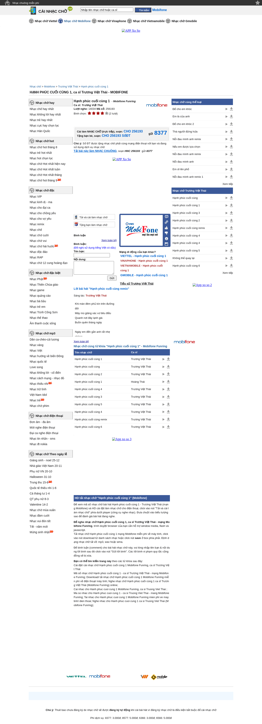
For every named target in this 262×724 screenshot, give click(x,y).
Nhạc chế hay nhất (42, 109)
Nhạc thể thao (39, 317)
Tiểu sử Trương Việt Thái (137, 283)
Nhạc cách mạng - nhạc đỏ (47, 378)
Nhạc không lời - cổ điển (45, 372)
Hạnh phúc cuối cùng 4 (88, 389)
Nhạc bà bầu (38, 301)
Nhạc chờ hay (45, 102)
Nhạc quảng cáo (40, 295)
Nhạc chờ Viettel (46, 21)
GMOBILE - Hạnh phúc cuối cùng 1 (144, 275)
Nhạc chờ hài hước (42, 246)
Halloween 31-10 (40, 477)
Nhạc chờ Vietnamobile (149, 21)
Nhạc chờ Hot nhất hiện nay (48, 163)
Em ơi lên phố (181, 169)
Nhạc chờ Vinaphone (112, 21)
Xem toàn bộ (109, 240)
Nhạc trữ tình (38, 389)
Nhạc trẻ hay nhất (41, 120)
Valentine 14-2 (39, 504)
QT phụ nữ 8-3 (39, 499)
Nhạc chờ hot (45, 141)
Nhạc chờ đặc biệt (48, 273)
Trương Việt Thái (68, 86)
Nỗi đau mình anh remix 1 (188, 176)
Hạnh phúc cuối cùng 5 (88, 404)
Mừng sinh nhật (40, 532)
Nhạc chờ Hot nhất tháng (46, 174)
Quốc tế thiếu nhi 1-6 (43, 488)
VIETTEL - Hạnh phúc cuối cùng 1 (143, 256)
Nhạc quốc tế (38, 361)
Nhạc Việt (36, 350)
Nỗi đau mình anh (183, 161)
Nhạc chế (36, 229)
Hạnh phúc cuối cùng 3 (88, 396)
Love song (36, 367)
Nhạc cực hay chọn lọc (44, 125)
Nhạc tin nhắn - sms (42, 438)
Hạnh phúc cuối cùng (87, 366)
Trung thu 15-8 (39, 482)
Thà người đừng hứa (185, 131)
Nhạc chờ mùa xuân (42, 510)
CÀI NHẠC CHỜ (52, 11)
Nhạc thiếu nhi (39, 383)
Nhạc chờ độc (45, 190)
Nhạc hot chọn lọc (41, 158)
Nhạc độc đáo (38, 251)
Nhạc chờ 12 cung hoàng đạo (49, 263)
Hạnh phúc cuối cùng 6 (88, 426)
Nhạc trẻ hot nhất (41, 152)
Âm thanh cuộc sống (43, 323)
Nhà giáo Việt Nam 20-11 (46, 465)
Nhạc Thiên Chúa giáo (44, 284)
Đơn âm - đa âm (40, 422)
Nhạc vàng (36, 345)
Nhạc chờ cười (39, 235)
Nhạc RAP (36, 257)
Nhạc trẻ (35, 400)
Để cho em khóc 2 (183, 124)
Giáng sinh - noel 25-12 (45, 460)
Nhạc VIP (36, 196)
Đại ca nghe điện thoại (44, 433)
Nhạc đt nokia (38, 444)
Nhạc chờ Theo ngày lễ (51, 454)
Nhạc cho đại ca (40, 207)
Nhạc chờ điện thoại (49, 415)
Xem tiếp (227, 184)
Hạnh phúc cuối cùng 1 (94, 86)
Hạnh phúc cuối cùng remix (91, 419)
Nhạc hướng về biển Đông (46, 356)
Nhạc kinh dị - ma (41, 202)
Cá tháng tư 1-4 (40, 493)
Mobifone (49, 86)
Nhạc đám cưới (39, 515)
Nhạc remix (37, 224)
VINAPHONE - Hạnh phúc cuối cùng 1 (144, 260)
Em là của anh (181, 116)
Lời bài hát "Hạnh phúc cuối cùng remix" (101, 288)
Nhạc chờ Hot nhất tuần (45, 169)
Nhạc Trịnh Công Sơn (44, 312)
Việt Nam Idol (38, 394)
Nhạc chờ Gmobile (184, 21)
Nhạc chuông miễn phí (25, 3)
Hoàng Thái (138, 381)
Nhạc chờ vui (38, 240)
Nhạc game (37, 290)
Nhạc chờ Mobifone (77, 21)
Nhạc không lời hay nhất (45, 114)
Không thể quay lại (183, 258)
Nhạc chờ (35, 86)
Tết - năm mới (39, 526)
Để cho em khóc (182, 109)
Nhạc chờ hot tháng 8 (43, 147)
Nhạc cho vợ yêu (40, 218)
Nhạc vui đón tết (40, 521)
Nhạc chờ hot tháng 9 (43, 180)
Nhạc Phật (36, 279)
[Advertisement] (121, 641)
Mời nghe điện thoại (42, 427)
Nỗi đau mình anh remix (187, 139)
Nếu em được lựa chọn (186, 146)
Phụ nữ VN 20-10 (41, 471)
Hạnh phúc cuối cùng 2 (88, 374)
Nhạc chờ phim (39, 405)
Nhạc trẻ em (37, 306)
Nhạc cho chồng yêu (43, 213)
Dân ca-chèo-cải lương (44, 339)
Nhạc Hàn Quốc (40, 131)
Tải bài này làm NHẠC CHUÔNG (95, 151)
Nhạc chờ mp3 (45, 333)
